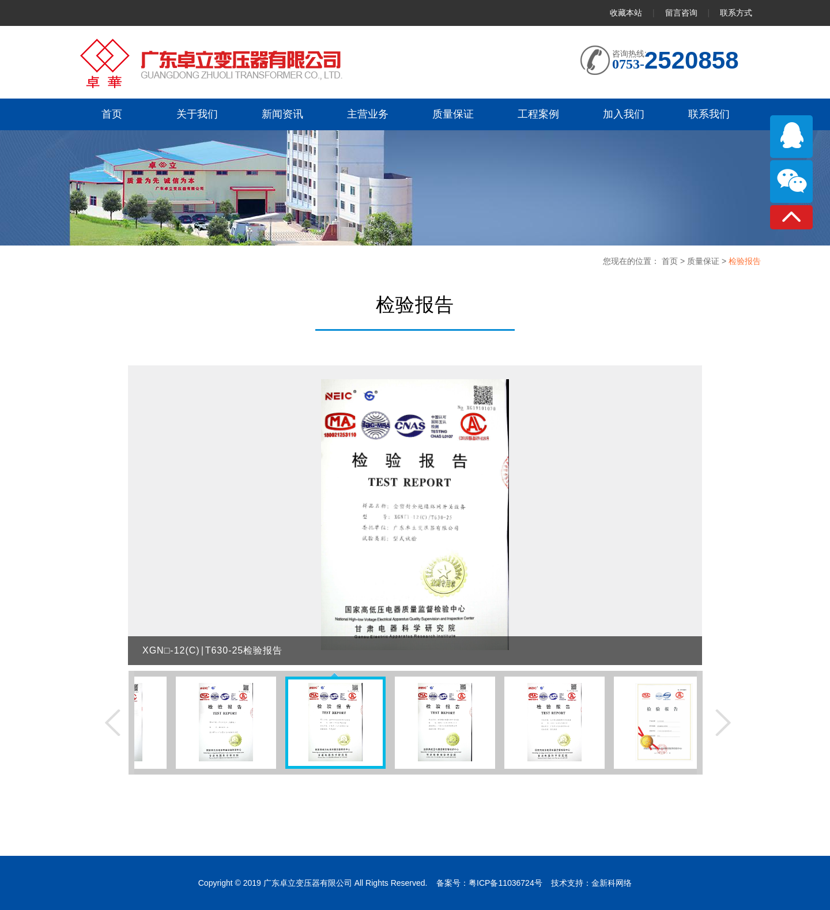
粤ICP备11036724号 (505, 883)
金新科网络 (611, 883)
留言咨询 (682, 12)
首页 (671, 261)
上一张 (112, 722)
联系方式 (736, 12)
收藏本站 (626, 12)
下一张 (723, 722)
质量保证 (704, 261)
